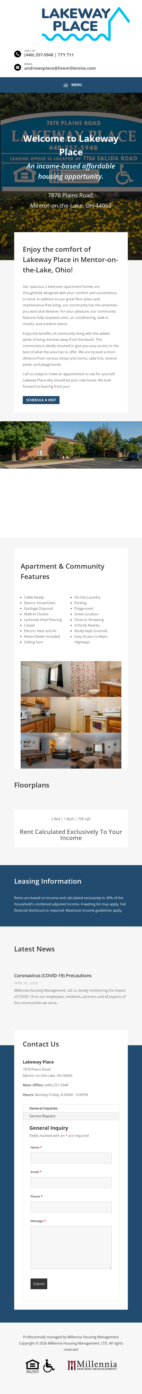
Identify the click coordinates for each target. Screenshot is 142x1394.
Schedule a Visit (41, 400)
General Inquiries (43, 1108)
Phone (37, 1196)
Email (36, 1172)
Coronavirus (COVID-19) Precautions (53, 976)
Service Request (42, 1116)
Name (36, 1147)
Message (38, 1221)
